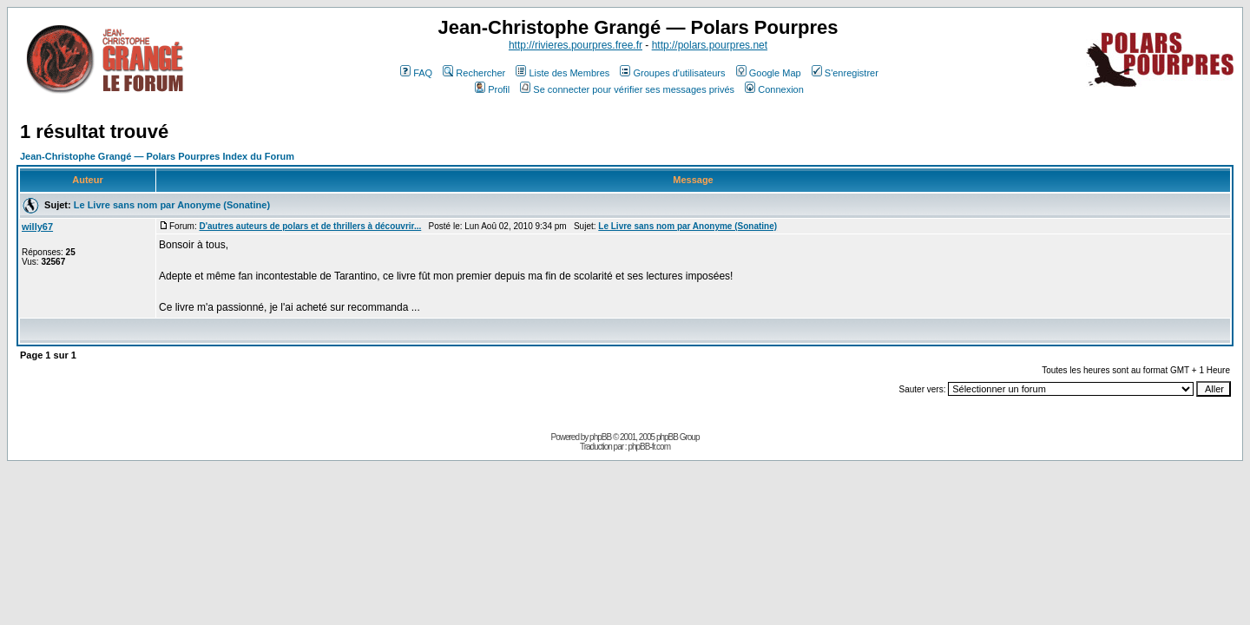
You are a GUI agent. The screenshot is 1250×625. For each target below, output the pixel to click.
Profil (492, 89)
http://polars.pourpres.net (709, 45)
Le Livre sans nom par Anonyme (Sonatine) (172, 205)
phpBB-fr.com (649, 446)
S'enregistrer (845, 73)
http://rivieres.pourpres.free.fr (575, 45)
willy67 (37, 226)
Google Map (768, 73)
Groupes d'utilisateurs (672, 73)
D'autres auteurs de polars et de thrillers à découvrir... (310, 226)
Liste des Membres (562, 73)
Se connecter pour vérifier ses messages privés (627, 89)
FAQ (416, 73)
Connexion (774, 89)
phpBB (600, 437)
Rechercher (474, 73)
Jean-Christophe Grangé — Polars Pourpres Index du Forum (157, 156)
